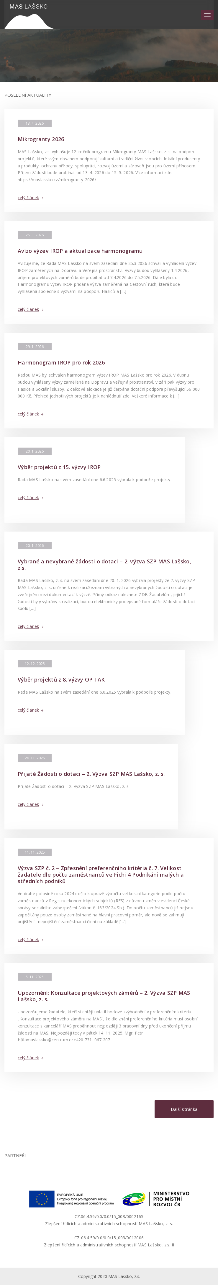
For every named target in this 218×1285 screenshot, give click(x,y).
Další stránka (184, 1109)
